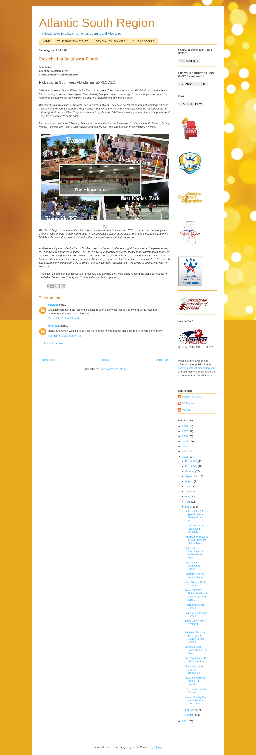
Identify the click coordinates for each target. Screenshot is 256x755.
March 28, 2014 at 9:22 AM (63, 318)
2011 (185, 721)
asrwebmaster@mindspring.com (196, 367)
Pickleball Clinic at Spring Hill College (194, 680)
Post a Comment (53, 343)
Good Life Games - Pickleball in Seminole (195, 528)
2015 (185, 441)
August (189, 481)
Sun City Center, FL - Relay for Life (195, 660)
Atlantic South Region (96, 22)
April (188, 501)
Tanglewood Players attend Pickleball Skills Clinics (196, 540)
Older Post (162, 359)
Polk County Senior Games (195, 614)
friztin (135, 747)
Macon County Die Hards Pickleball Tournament (195, 700)
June (188, 491)
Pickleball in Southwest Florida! (192, 565)
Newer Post (48, 359)
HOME (46, 41)
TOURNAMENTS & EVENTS (72, 41)
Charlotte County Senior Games (194, 575)
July (188, 486)
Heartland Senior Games (194, 606)
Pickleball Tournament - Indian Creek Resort (193, 553)
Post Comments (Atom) (112, 368)
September (192, 476)
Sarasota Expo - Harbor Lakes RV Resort (195, 650)
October (190, 471)
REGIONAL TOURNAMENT (110, 41)
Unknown (54, 325)
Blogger (158, 747)
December (191, 461)
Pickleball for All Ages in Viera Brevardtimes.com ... (195, 516)
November (191, 466)
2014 (185, 446)
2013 (185, 451)
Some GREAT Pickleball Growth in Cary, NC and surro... (195, 595)
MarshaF (187, 409)
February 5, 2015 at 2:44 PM (64, 335)
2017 (185, 431)
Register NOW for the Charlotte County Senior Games (194, 637)
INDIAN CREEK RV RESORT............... (195, 624)
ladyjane (53, 304)
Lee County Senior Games (195, 691)
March (189, 506)
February (190, 709)
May (188, 496)
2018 (185, 426)
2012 (185, 456)
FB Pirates (188, 403)
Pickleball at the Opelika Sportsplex (193, 669)
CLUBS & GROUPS (143, 41)
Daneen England (191, 396)
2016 (185, 436)
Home (105, 359)
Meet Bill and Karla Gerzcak (195, 584)
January (190, 714)
